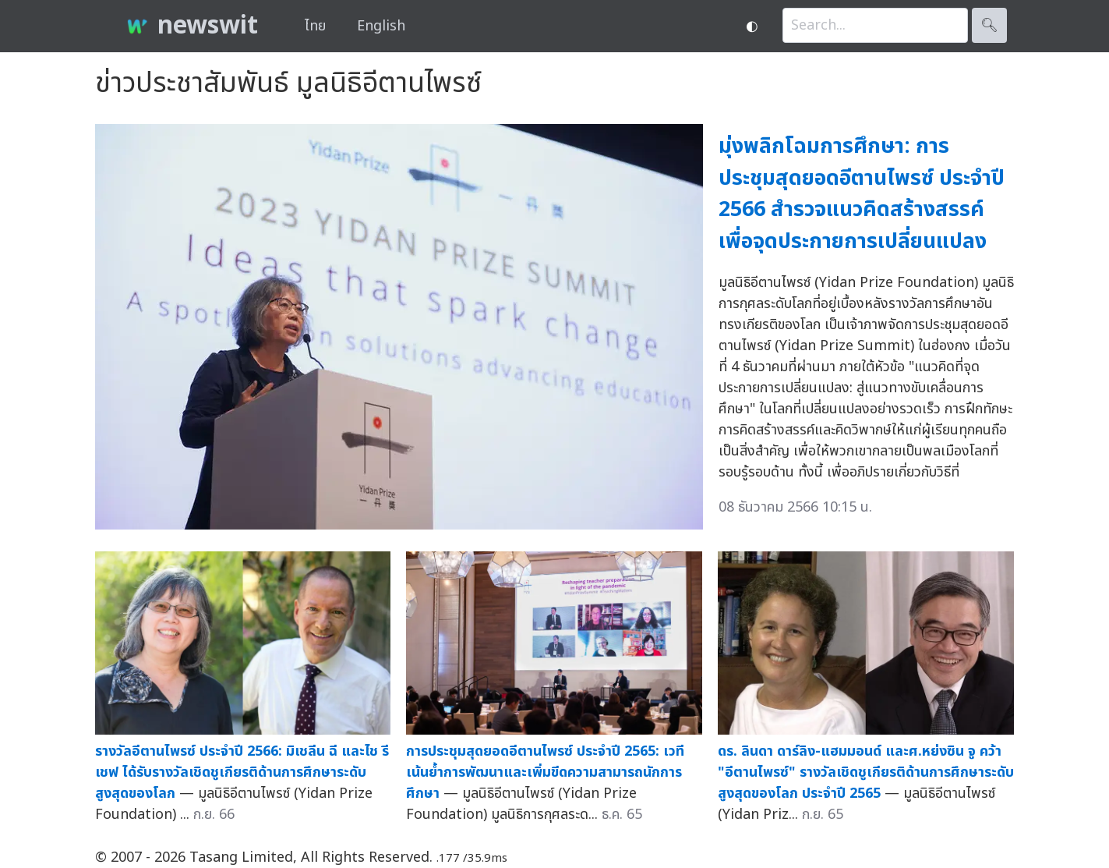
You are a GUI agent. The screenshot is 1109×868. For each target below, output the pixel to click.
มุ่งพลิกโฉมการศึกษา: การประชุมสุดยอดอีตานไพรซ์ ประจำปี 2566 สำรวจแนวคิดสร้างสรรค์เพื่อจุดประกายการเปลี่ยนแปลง (862, 193)
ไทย (315, 26)
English (381, 26)
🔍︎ (989, 25)
